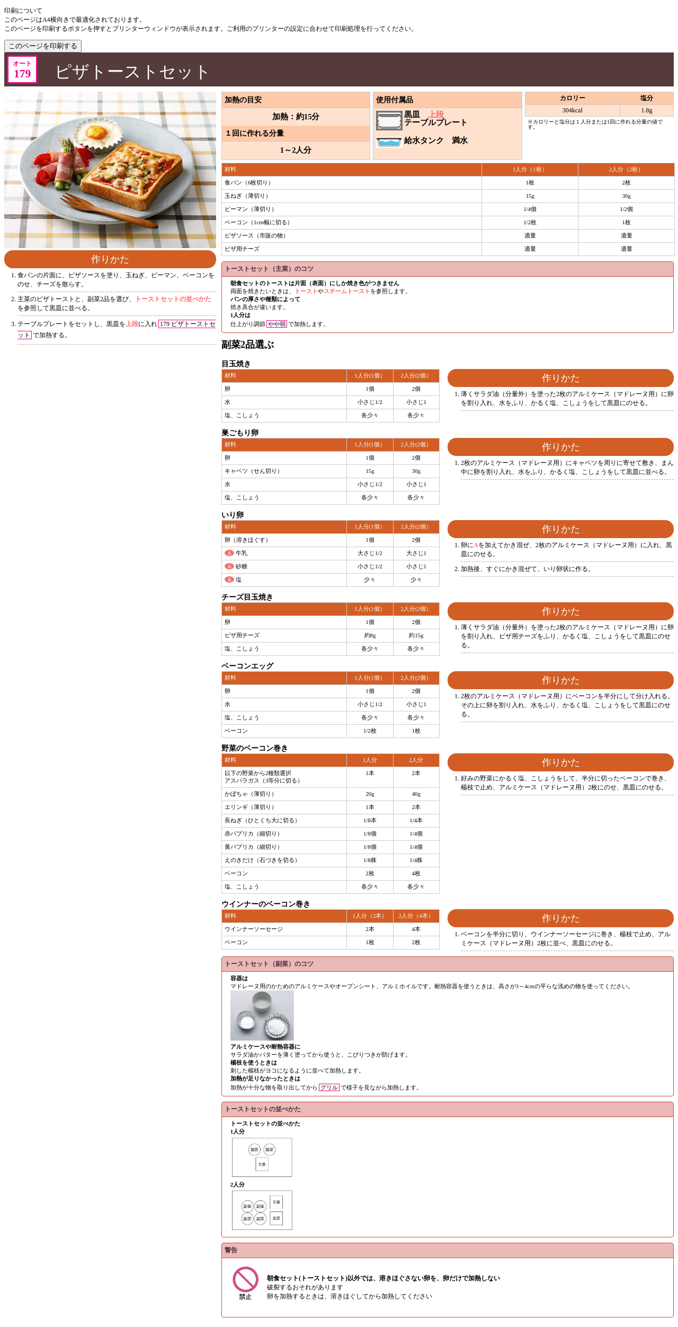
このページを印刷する (42, 46)
